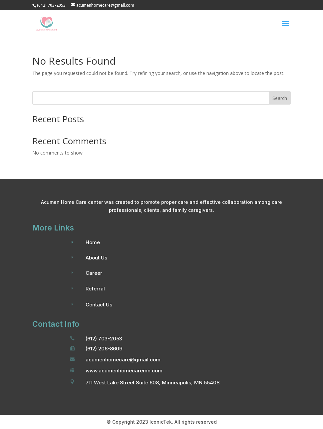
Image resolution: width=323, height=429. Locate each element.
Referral (95, 288)
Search (279, 98)
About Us (96, 257)
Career (94, 273)
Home (93, 242)
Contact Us (99, 304)
